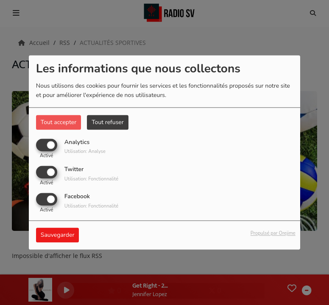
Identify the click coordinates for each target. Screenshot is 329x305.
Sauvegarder (58, 235)
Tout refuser (108, 122)
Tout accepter (58, 122)
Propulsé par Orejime (273, 233)
